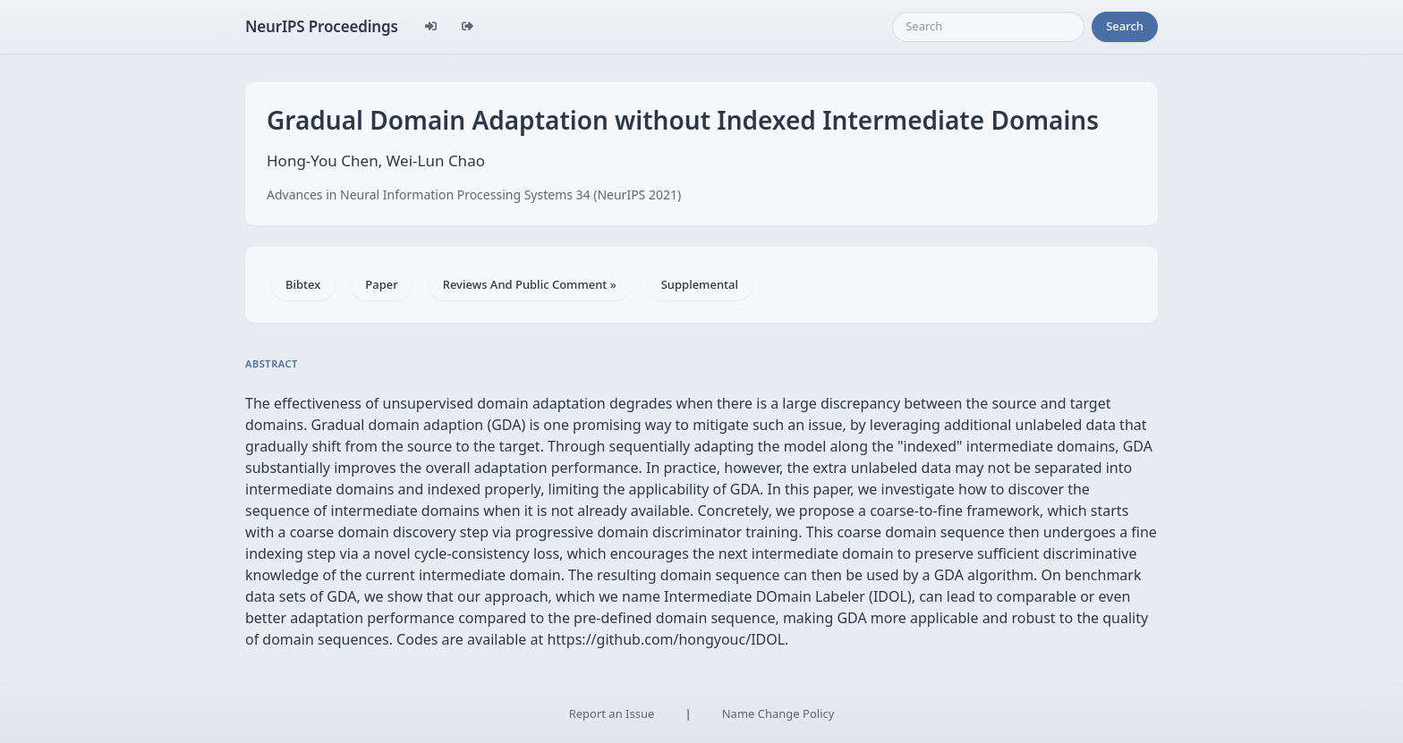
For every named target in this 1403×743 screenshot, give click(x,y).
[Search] (988, 27)
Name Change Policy (778, 713)
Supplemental (699, 284)
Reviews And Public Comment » (529, 284)
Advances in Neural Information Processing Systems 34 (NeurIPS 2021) (474, 194)
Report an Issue (612, 713)
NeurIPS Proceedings (321, 26)
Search (1125, 26)
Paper (381, 284)
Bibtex (302, 284)
